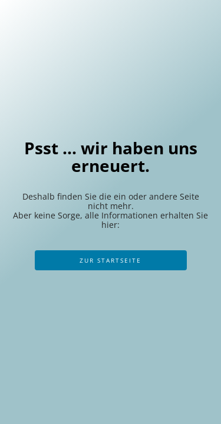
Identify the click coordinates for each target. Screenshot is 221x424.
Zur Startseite (110, 260)
